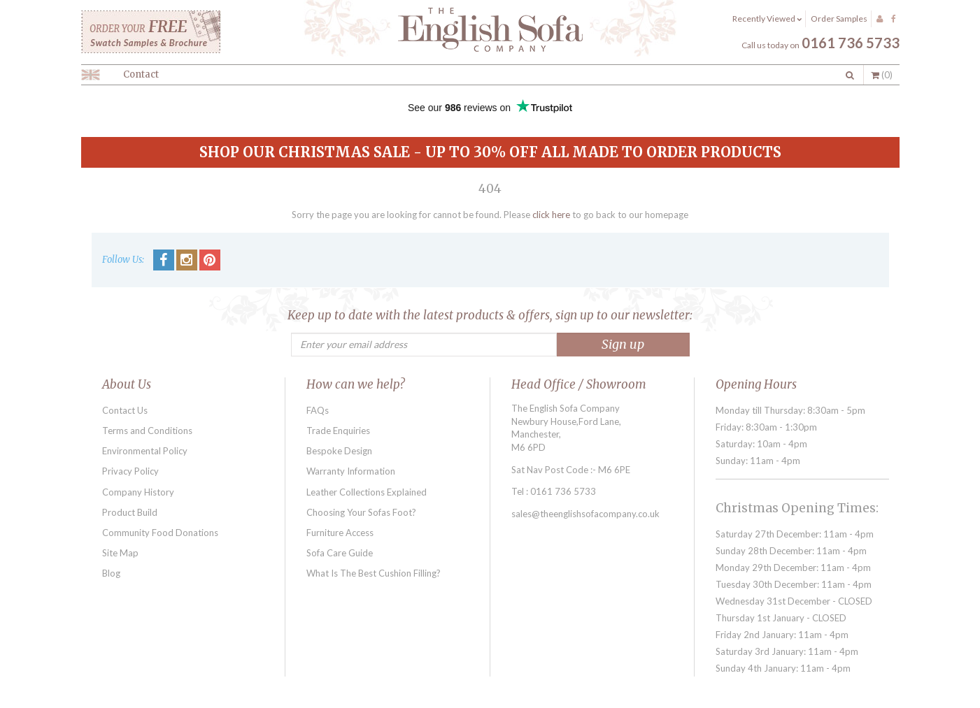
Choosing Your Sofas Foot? (361, 512)
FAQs (317, 410)
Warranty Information (350, 471)
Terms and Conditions (147, 430)
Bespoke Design (339, 450)
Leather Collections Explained (366, 492)
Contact (141, 74)
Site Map (120, 552)
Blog (111, 573)
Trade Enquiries (338, 430)
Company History (138, 492)
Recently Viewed (767, 18)
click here (551, 214)
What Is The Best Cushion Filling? (373, 573)
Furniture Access (340, 532)
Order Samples (839, 18)
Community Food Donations (160, 532)
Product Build (129, 512)
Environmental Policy (144, 450)
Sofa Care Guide (339, 552)
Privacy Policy (130, 471)
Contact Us (125, 410)
